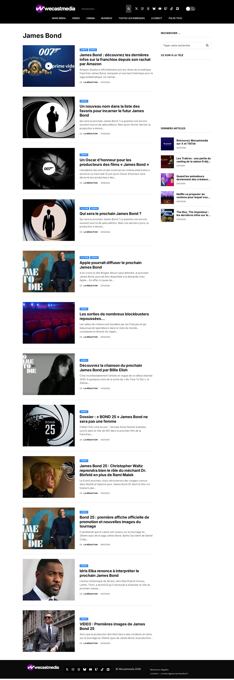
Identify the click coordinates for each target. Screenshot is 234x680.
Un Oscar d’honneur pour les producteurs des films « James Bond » (114, 162)
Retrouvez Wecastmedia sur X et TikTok (192, 142)
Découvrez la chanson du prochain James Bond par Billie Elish (111, 367)
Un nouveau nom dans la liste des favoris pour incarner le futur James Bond (112, 111)
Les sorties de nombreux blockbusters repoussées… (114, 316)
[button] (190, 9)
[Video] (48, 66)
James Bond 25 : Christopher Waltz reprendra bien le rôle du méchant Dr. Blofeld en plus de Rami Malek (113, 470)
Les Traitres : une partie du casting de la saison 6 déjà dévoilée (193, 161)
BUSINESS (106, 18)
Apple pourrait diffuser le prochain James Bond (111, 265)
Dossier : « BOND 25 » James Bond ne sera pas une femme (114, 419)
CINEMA (90, 18)
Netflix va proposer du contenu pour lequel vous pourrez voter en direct (192, 197)
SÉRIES (76, 18)
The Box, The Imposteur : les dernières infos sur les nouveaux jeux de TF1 (193, 215)
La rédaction (91, 82)
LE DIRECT (156, 18)
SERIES (93, 50)
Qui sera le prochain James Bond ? (110, 213)
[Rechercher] (128, 9)
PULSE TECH (175, 18)
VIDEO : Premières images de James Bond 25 (112, 626)
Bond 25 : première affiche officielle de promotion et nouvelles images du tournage (114, 521)
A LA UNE (84, 208)
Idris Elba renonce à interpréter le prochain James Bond (109, 573)
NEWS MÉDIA (59, 18)
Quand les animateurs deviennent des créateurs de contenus (193, 179)
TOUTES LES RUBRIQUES (132, 18)
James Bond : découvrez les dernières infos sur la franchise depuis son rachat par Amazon (115, 59)
